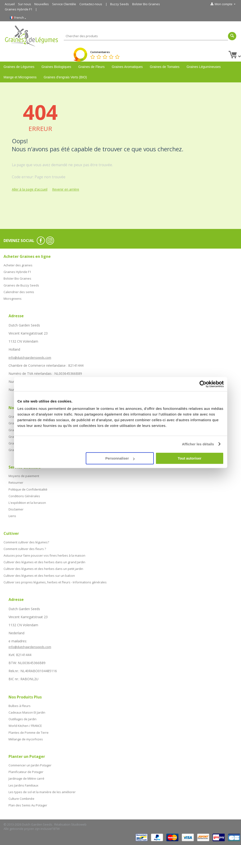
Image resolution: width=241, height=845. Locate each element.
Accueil (10, 4)
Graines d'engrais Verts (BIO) (65, 77)
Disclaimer (16, 509)
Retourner (16, 482)
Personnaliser (120, 458)
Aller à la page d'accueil (29, 189)
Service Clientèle (64, 4)
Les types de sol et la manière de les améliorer (42, 792)
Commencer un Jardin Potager (30, 765)
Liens (12, 516)
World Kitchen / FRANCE (25, 726)
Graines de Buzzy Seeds (21, 285)
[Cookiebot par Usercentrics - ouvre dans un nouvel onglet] (203, 384)
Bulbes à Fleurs (20, 706)
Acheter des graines (18, 265)
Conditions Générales (24, 496)
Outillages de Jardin (22, 719)
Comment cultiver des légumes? (26, 542)
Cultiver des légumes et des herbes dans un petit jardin (43, 569)
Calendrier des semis (19, 292)
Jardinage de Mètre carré (26, 778)
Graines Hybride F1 (18, 9)
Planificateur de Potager (26, 772)
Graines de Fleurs (91, 67)
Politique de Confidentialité (28, 489)
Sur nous (24, 4)
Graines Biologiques (56, 67)
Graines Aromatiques (127, 67)
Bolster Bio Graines (146, 4)
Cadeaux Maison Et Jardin (27, 712)
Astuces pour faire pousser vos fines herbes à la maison (44, 555)
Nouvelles (41, 4)
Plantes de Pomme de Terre (29, 732)
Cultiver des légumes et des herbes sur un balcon (39, 575)
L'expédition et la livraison (27, 503)
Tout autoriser (189, 458)
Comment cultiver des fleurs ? (25, 549)
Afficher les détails (198, 444)
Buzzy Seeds (119, 4)
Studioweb (78, 824)
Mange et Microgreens (20, 77)
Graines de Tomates (164, 67)
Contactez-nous (90, 4)
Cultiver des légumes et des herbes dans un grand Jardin (44, 562)
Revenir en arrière (65, 189)
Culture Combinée (21, 798)
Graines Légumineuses (203, 67)
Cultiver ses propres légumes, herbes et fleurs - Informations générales (55, 582)
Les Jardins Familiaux (23, 785)
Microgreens (13, 298)
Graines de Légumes (19, 67)
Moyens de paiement (24, 476)
